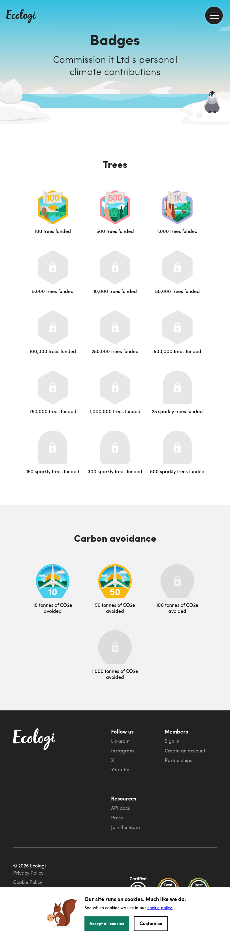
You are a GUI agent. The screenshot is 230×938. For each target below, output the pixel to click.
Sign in (172, 741)
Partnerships (178, 760)
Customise (151, 923)
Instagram (122, 751)
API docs (120, 808)
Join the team (125, 827)
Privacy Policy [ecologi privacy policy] (28, 873)
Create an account (185, 751)
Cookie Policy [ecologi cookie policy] (27, 882)
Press (117, 818)
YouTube (120, 770)
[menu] (214, 15)
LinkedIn (120, 741)
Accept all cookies (107, 923)
